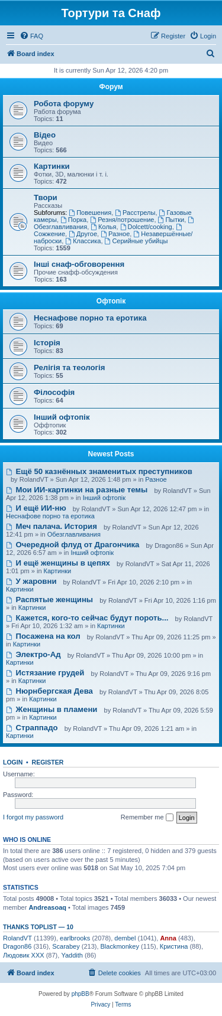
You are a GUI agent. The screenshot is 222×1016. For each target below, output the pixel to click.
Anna (168, 938)
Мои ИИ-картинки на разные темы (76, 489)
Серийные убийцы (136, 240)
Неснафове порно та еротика (90, 317)
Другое (83, 233)
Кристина (174, 946)
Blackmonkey (120, 946)
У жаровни (31, 581)
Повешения (90, 212)
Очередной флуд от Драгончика (72, 544)
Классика (83, 240)
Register (48, 762)
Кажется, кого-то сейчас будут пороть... (87, 617)
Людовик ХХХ (23, 955)
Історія (47, 342)
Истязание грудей (45, 672)
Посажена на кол (43, 636)
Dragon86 (17, 946)
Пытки (171, 219)
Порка (73, 219)
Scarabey (65, 946)
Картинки (52, 166)
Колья (103, 226)
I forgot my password (33, 817)
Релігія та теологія (69, 367)
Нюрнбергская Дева (49, 691)
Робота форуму (64, 103)
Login (12, 762)
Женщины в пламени (51, 709)
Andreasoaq (47, 907)
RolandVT (17, 938)
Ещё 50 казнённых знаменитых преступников (99, 471)
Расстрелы (135, 212)
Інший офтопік (62, 417)
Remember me (147, 818)
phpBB (80, 994)
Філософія (54, 392)
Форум (111, 87)
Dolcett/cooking (146, 226)
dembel (125, 938)
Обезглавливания (74, 534)
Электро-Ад (33, 654)
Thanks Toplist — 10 (38, 926)
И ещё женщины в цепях (58, 562)
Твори (45, 197)
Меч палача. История (51, 526)
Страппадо (32, 727)
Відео (45, 134)
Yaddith (72, 955)
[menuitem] (31, 36)
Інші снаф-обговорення (79, 264)
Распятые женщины (49, 599)
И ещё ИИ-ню (36, 508)
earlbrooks (75, 938)
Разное (115, 233)
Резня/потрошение (122, 219)
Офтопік (111, 301)
